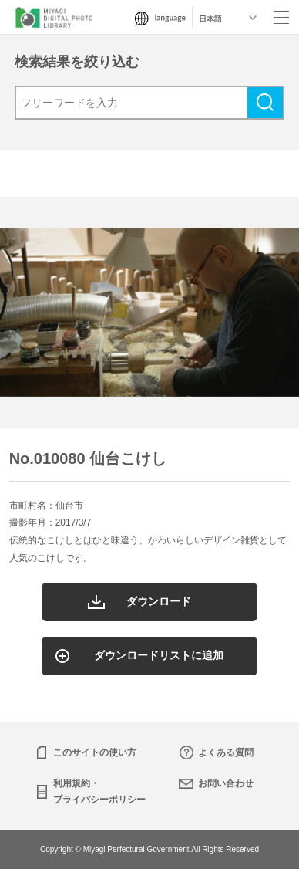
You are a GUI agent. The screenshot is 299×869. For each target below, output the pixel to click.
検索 (265, 102)
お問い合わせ (226, 783)
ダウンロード (158, 601)
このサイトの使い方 (94, 752)
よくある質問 (226, 752)
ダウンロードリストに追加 (158, 655)
